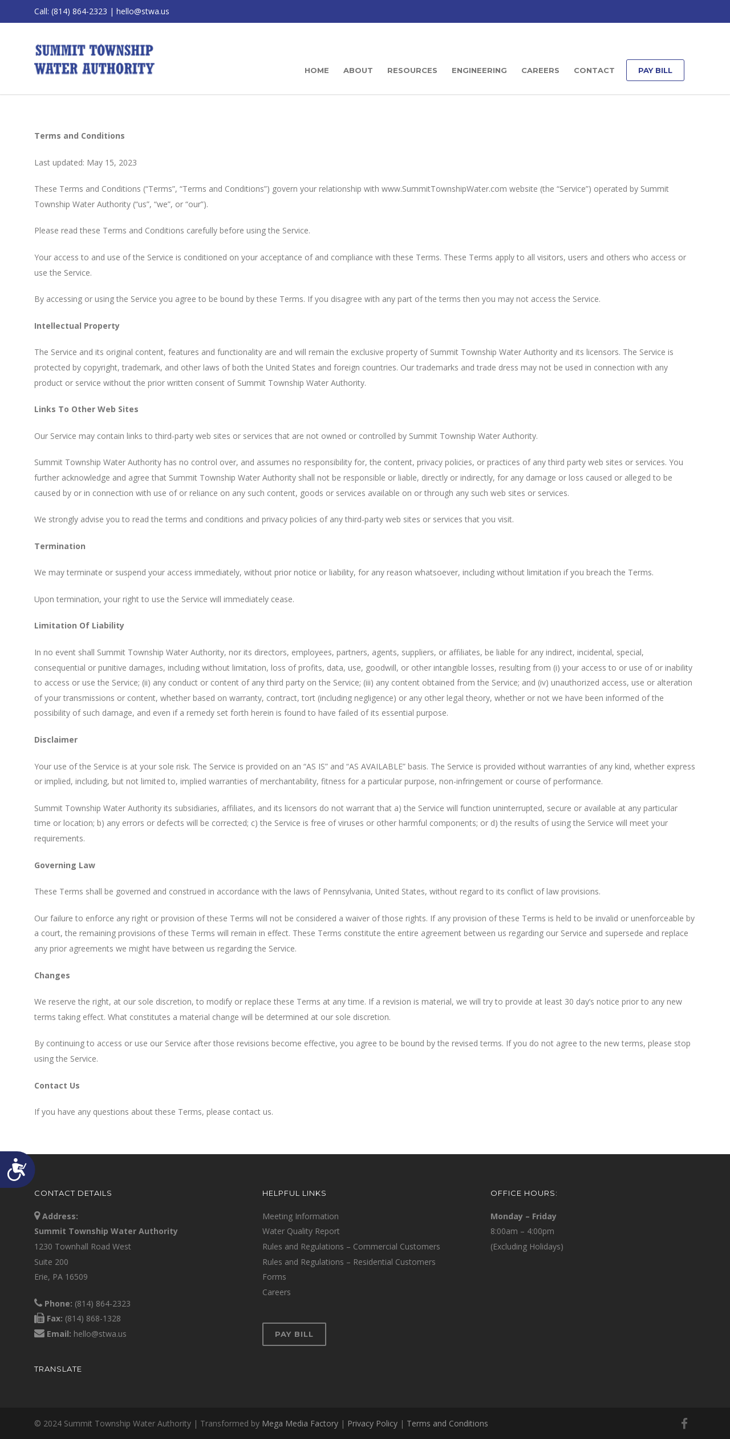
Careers (540, 70)
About (358, 70)
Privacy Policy (372, 1423)
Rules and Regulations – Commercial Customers (351, 1246)
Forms (274, 1276)
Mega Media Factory (300, 1423)
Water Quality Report (301, 1231)
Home (317, 70)
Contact (594, 70)
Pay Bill (655, 70)
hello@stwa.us (142, 11)
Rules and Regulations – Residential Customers (349, 1261)
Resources (412, 70)
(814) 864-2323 (79, 11)
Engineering (479, 70)
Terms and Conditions (447, 1423)
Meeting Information (300, 1216)
